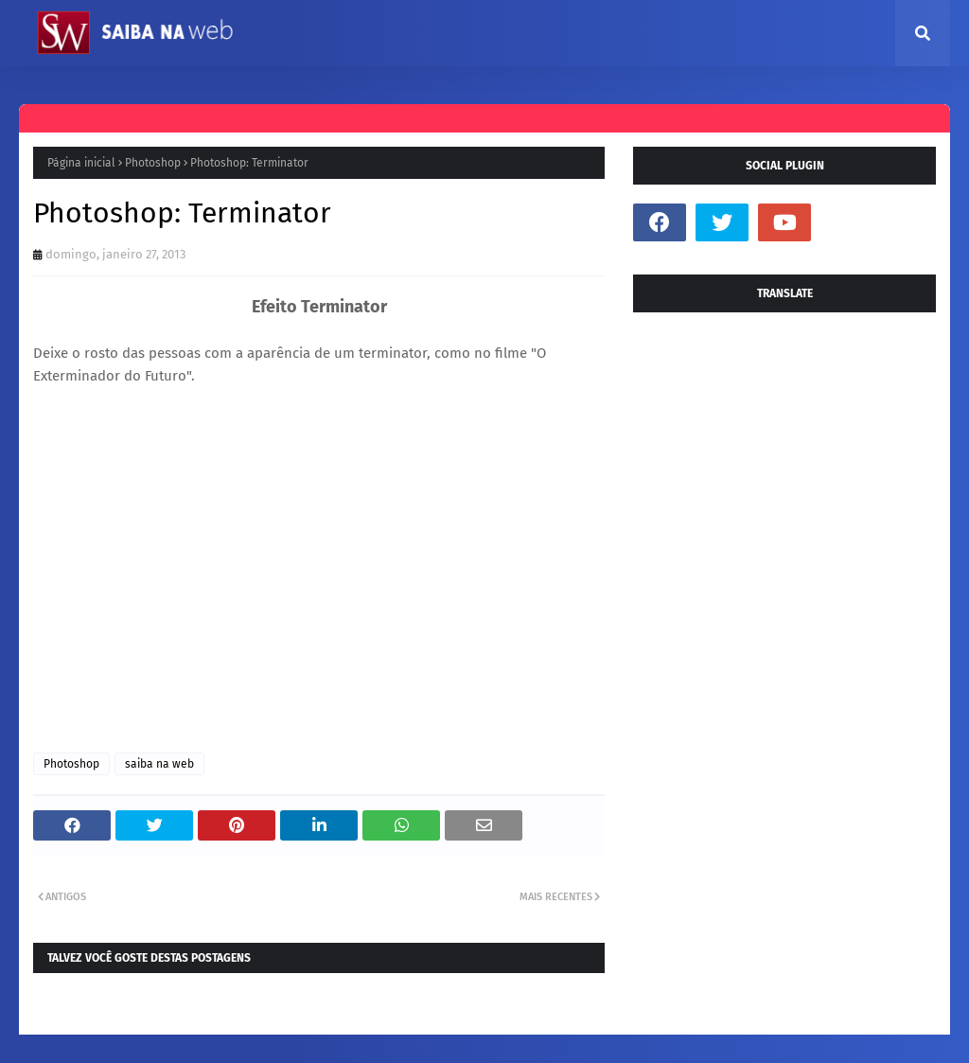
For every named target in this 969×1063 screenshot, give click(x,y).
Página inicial (81, 162)
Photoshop (153, 162)
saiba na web (159, 764)
